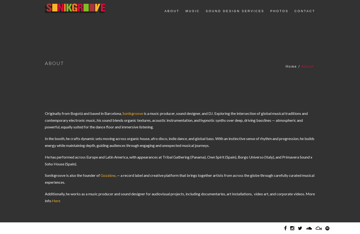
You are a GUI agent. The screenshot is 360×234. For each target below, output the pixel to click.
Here (56, 200)
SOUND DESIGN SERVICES (235, 11)
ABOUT (171, 11)
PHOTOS (279, 11)
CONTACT (305, 11)
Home (291, 66)
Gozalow (108, 175)
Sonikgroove (75, 8)
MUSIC (192, 11)
